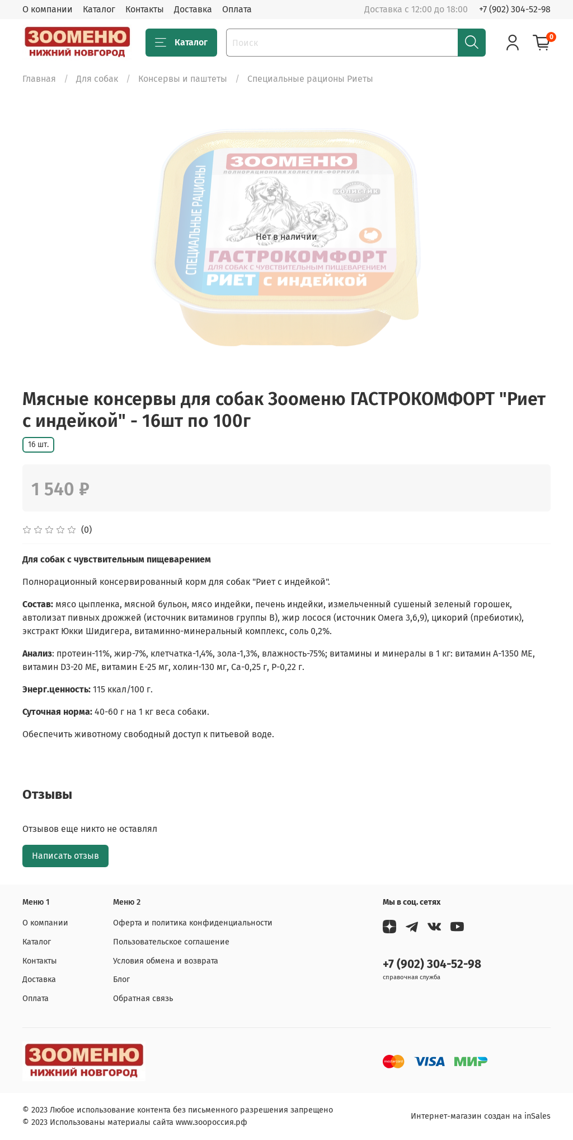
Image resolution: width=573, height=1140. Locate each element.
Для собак (97, 78)
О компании (47, 9)
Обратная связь (143, 998)
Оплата (237, 9)
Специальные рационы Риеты (310, 78)
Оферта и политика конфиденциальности (193, 923)
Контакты (144, 9)
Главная (39, 78)
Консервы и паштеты (182, 78)
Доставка (193, 9)
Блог (121, 979)
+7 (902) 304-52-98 (515, 9)
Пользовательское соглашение (171, 942)
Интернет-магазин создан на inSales (481, 1116)
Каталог (99, 9)
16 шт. (38, 444)
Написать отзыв (65, 855)
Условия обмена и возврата (165, 961)
